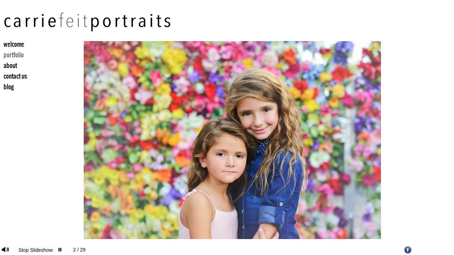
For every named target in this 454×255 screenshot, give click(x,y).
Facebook (408, 250)
